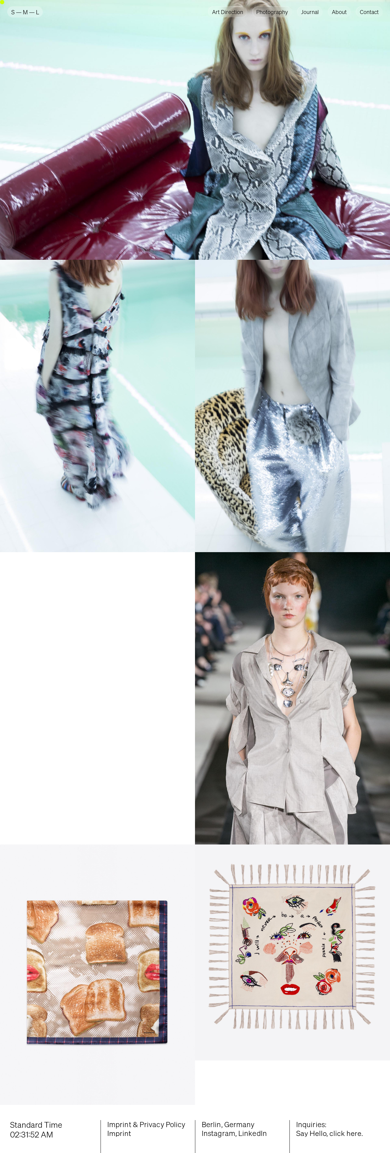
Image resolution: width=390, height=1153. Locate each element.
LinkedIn (252, 1133)
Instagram (218, 1133)
